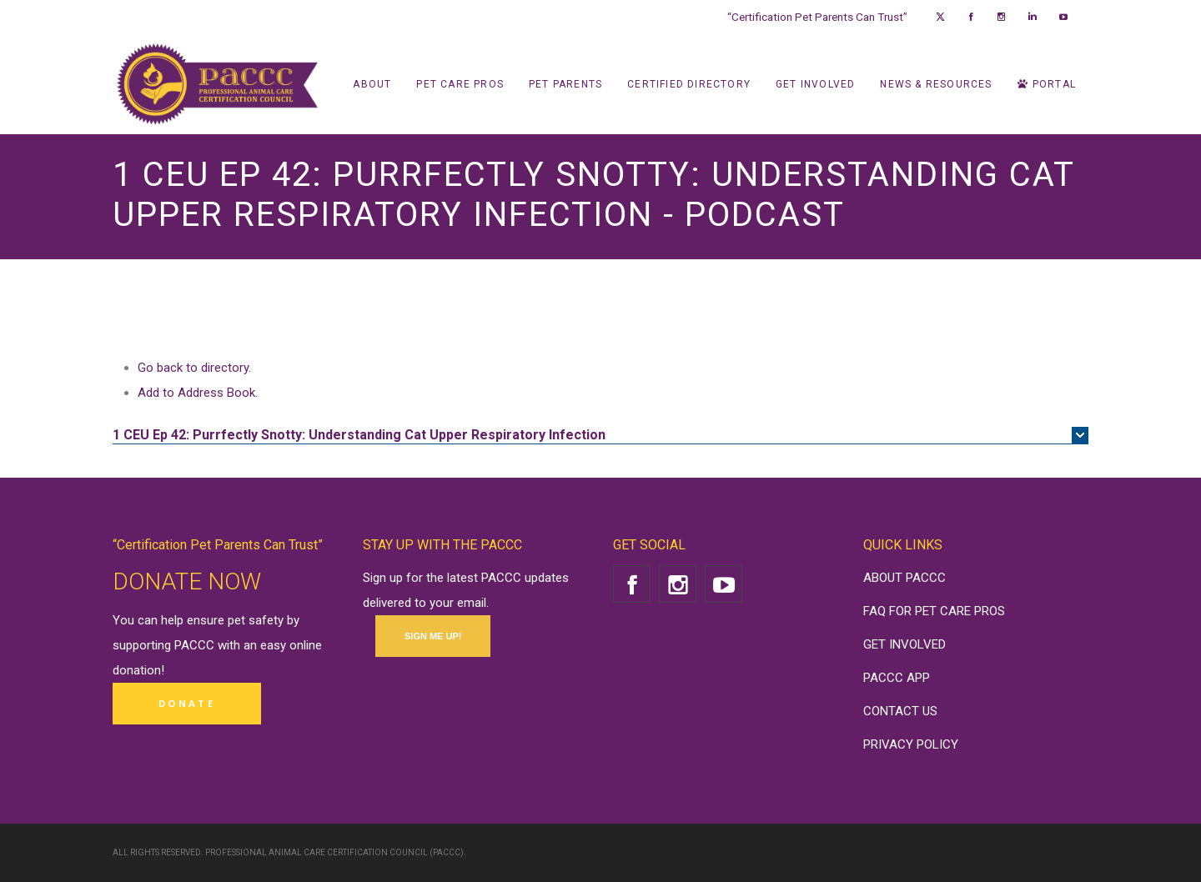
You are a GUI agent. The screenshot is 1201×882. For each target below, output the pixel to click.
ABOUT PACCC (904, 577)
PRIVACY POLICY (910, 744)
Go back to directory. (194, 367)
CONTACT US (900, 711)
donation (137, 670)
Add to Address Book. (198, 392)
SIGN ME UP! (433, 636)
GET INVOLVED (904, 644)
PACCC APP (896, 677)
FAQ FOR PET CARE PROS (934, 611)
